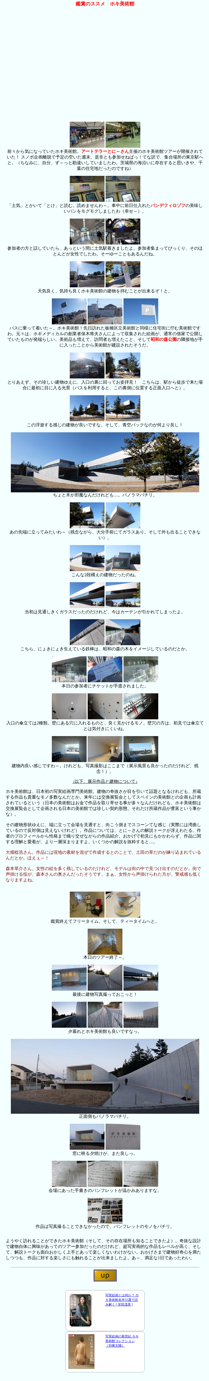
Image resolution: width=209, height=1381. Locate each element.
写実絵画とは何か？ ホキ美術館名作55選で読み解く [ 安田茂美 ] (122, 1299)
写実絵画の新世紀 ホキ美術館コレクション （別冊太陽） (122, 1340)
